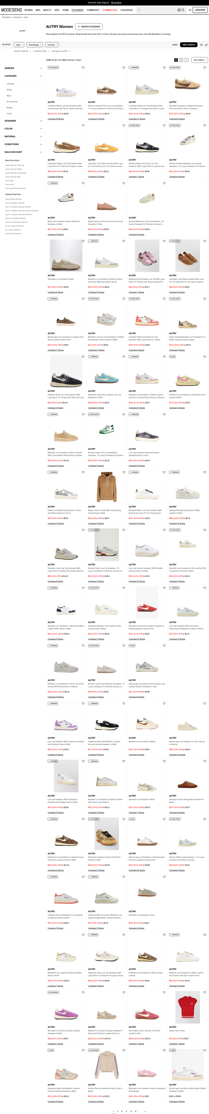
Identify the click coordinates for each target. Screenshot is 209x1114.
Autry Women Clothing (14, 165)
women (28, 10)
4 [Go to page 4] (126, 1111)
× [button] (30, 51)
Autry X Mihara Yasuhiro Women (18, 215)
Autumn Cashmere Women (16, 222)
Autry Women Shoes (13, 169)
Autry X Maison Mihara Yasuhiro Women (21, 211)
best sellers (199, 60)
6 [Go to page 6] (135, 1111)
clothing (10, 84)
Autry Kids (9, 185)
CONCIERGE (126, 10)
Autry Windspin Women (15, 203)
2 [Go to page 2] (117, 1111)
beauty (47, 10)
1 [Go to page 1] (113, 1111)
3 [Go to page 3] (121, 1111)
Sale (18, 45)
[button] (6, 44)
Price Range (34, 45)
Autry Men (9, 181)
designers (78, 10)
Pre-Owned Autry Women (15, 188)
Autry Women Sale (13, 177)
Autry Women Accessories (15, 173)
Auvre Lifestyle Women (14, 226)
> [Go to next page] (145, 1111)
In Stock (51, 45)
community (93, 10)
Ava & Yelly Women (13, 234)
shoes (9, 90)
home (65, 10)
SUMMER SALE (110, 10)
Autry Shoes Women (13, 199)
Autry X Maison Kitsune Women (18, 207)
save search (188, 45)
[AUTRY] (22, 31)
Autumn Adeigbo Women (15, 218)
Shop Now (116, 3)
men (38, 10)
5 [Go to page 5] (131, 1111)
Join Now (200, 10)
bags (9, 96)
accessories (12, 102)
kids (57, 10)
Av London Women (13, 230)
